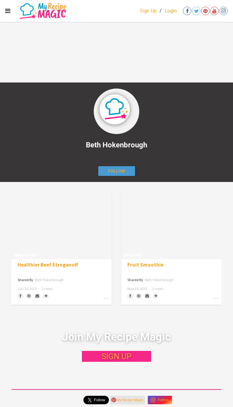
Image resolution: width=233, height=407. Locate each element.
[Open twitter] (196, 11)
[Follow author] (116, 171)
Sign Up (148, 11)
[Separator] (46, 296)
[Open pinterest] (205, 11)
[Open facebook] (187, 11)
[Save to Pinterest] (29, 296)
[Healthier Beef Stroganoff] (62, 226)
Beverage (133, 255)
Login (171, 11)
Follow (160, 400)
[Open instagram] (223, 11)
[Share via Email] (37, 296)
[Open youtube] (214, 11)
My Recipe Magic (127, 400)
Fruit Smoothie (145, 264)
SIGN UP (116, 356)
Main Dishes (26, 255)
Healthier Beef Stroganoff (48, 264)
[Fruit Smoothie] (171, 226)
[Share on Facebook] (20, 296)
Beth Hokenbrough (49, 280)
